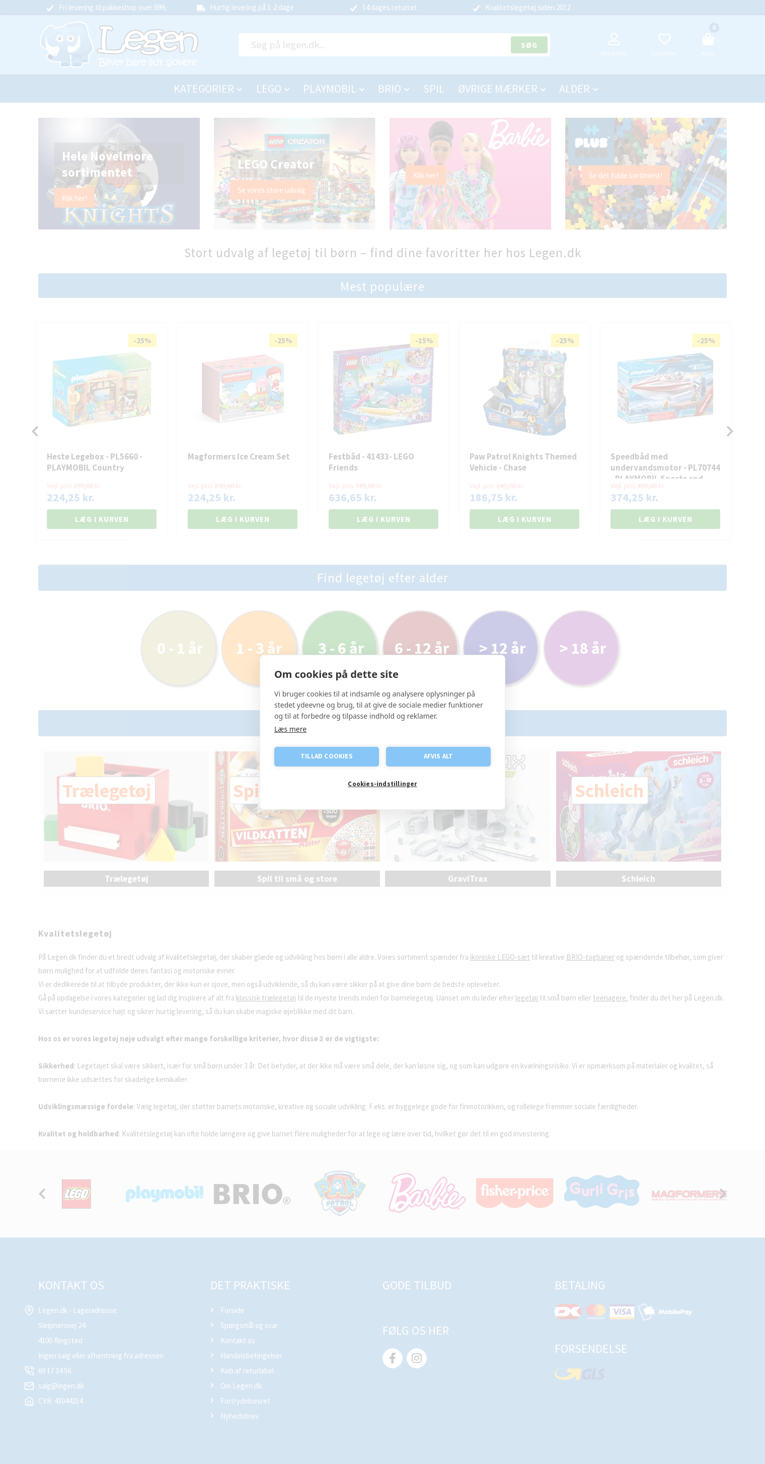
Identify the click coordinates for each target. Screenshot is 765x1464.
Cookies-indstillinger (382, 784)
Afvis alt (438, 756)
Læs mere (290, 729)
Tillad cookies (326, 756)
